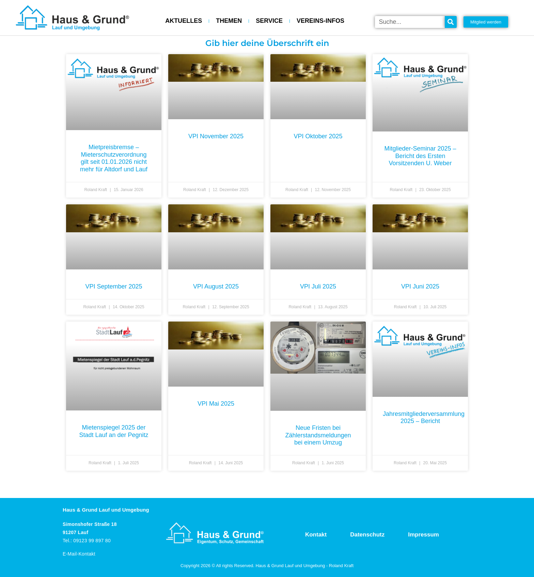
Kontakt (316, 534)
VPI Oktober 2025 (318, 136)
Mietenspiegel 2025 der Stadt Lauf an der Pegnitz (113, 431)
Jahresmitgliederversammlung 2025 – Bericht (424, 417)
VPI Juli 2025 (318, 286)
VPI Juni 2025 (420, 286)
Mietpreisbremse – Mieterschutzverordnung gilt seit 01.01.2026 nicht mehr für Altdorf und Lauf (113, 158)
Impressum (423, 534)
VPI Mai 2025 (216, 403)
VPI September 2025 (113, 286)
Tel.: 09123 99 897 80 (87, 540)
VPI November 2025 (216, 136)
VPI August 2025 (216, 286)
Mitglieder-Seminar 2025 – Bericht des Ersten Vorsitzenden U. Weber (420, 156)
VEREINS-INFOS (320, 20)
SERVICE (269, 20)
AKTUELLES (183, 20)
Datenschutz (367, 534)
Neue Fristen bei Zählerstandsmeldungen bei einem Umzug (318, 435)
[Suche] (451, 22)
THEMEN (229, 20)
